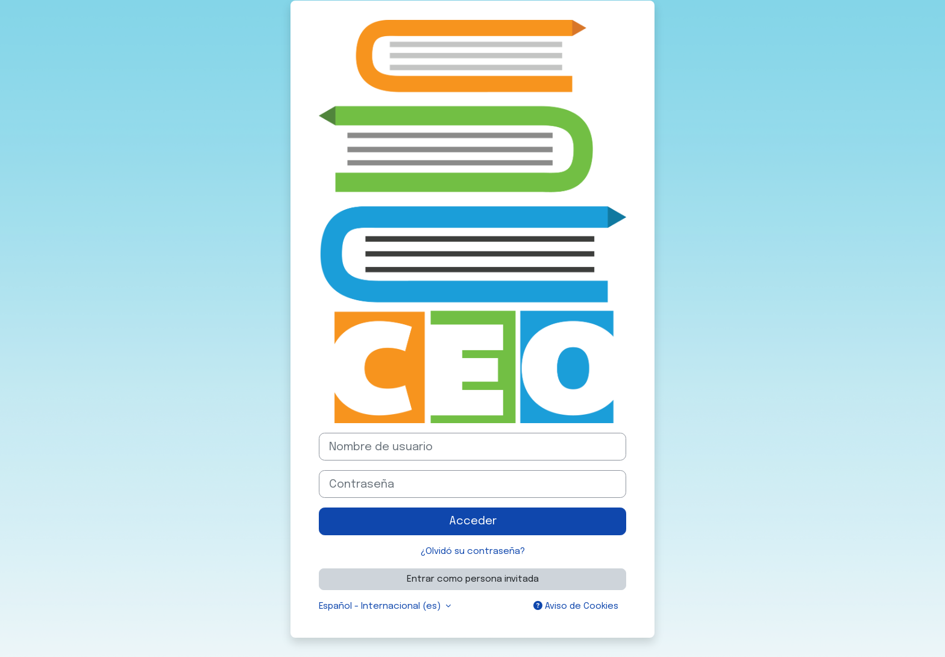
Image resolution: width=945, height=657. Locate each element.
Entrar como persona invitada (473, 579)
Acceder (473, 521)
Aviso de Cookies (575, 606)
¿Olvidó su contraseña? (473, 551)
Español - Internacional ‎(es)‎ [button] (381, 606)
